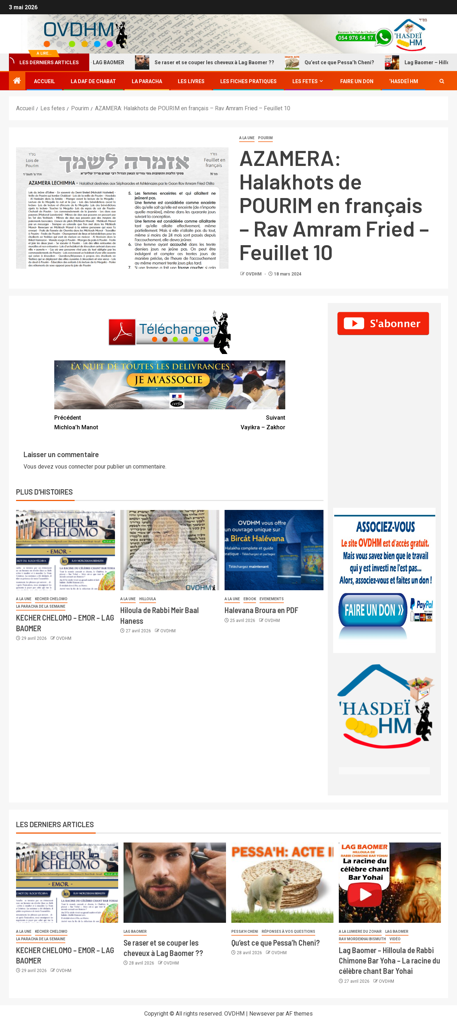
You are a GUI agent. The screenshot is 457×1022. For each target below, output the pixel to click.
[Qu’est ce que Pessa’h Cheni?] (282, 883)
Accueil (44, 81)
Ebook (249, 599)
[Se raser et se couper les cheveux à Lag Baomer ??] (175, 883)
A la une (247, 138)
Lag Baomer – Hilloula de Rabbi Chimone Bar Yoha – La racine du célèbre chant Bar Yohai (389, 960)
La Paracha (147, 81)
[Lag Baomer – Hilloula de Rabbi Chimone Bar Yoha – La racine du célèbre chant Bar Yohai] (390, 883)
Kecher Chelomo (51, 599)
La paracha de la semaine (40, 606)
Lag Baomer (135, 932)
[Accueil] (17, 81)
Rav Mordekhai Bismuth (362, 939)
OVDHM (254, 274)
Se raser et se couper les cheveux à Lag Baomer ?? (212, 62)
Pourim (265, 138)
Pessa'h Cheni (244, 932)
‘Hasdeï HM (403, 81)
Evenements (272, 599)
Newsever (262, 1013)
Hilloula (147, 599)
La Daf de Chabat (93, 81)
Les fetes (305, 81)
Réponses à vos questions (288, 932)
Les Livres (191, 81)
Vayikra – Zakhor (227, 422)
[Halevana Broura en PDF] (274, 550)
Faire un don (356, 81)
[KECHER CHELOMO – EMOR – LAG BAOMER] (65, 550)
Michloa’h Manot (112, 422)
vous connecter (74, 466)
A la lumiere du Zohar (360, 932)
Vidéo (395, 939)
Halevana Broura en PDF (261, 609)
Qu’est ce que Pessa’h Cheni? (337, 62)
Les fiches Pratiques (248, 81)
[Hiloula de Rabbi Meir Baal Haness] (169, 550)
